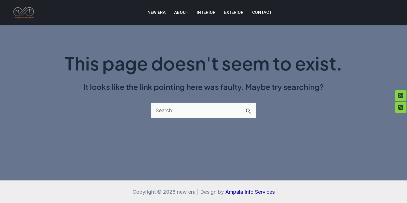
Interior (206, 12)
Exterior (234, 12)
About (181, 12)
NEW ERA (157, 12)
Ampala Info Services (250, 192)
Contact (262, 12)
